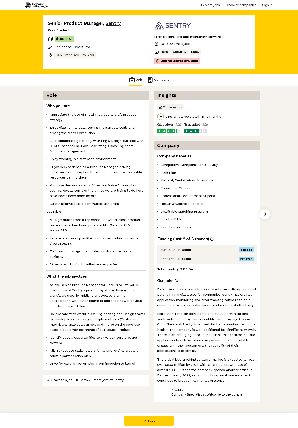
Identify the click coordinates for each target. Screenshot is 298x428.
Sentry (113, 23)
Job (135, 79)
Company (158, 79)
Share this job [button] (59, 380)
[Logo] (36, 5)
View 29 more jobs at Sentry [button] (100, 380)
